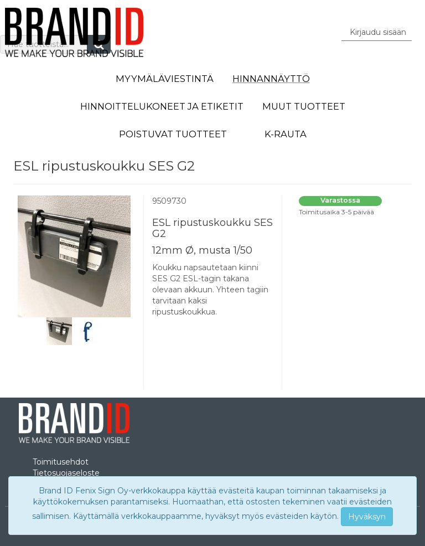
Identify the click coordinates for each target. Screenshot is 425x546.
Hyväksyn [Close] (367, 517)
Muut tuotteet (303, 106)
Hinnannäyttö (271, 78)
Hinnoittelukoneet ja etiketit (161, 106)
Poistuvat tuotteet (173, 134)
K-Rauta (286, 134)
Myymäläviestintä (165, 78)
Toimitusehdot (61, 462)
